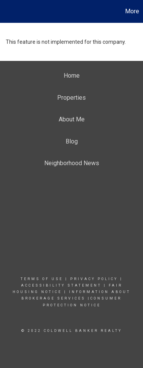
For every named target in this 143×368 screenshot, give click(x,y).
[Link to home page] (7, 11)
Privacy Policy (94, 279)
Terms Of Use (42, 279)
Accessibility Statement (61, 285)
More (132, 11)
